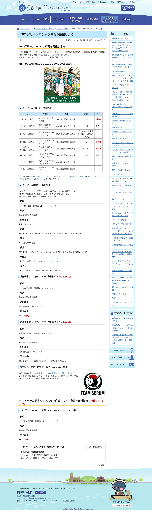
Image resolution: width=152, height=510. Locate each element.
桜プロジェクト (118, 199)
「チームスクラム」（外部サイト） (57, 373)
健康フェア (116, 298)
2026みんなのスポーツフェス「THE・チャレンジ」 (122, 206)
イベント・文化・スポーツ (44, 29)
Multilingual (102, 2)
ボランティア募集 (119, 220)
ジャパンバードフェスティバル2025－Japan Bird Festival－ (122, 280)
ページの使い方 (23, 488)
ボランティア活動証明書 (122, 224)
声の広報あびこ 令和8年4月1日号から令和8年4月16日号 (122, 327)
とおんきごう (117, 174)
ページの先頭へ (99, 465)
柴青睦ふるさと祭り (120, 138)
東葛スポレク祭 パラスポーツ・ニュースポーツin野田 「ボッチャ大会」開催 (122, 78)
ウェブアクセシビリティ (56, 488)
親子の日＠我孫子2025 (121, 170)
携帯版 (111, 2)
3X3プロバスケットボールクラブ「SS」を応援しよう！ (122, 106)
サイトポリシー (38, 488)
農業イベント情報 (119, 294)
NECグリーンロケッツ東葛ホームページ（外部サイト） (59, 176)
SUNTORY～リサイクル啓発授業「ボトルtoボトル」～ (122, 57)
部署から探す (90, 2)
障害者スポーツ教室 (120, 38)
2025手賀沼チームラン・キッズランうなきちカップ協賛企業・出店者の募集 (122, 231)
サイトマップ (78, 2)
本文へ (21, 2)
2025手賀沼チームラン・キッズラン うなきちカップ (122, 263)
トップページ (25, 29)
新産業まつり (117, 127)
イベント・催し (63, 29)
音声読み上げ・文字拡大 (125, 2)
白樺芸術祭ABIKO (119, 71)
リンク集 (71, 488)
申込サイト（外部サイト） (49, 261)
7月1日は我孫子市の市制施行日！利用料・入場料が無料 (122, 254)
